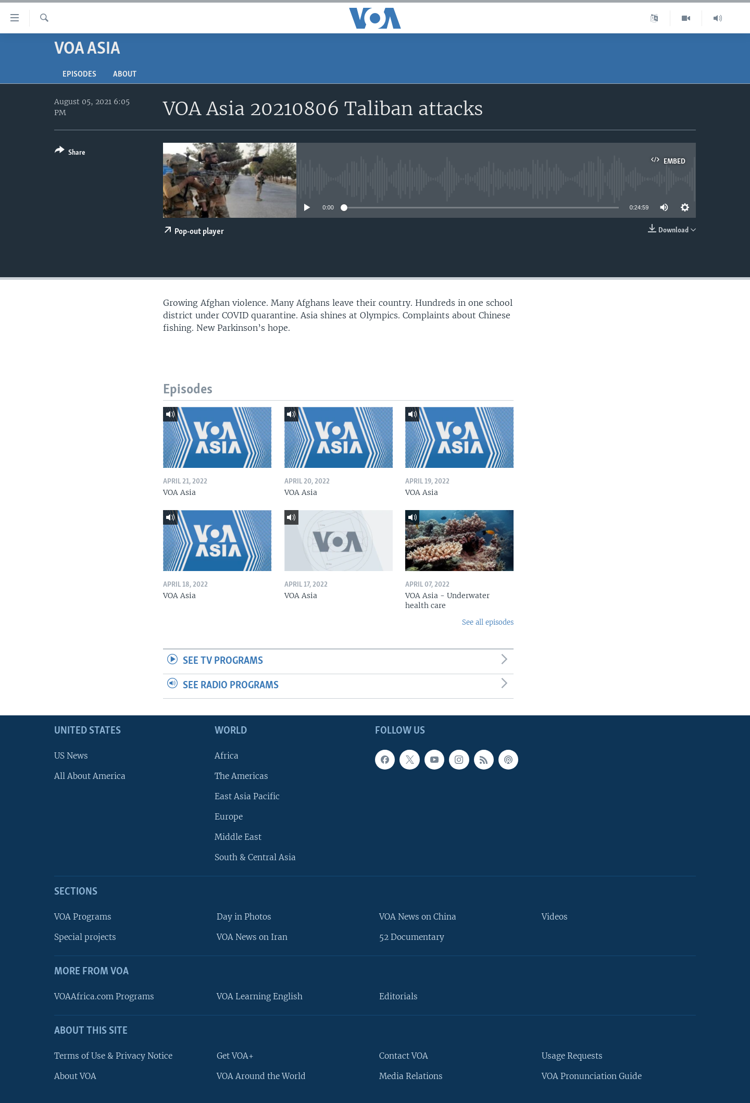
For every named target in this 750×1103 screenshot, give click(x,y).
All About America (90, 775)
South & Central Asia (255, 857)
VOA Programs (82, 917)
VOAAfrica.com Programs (104, 996)
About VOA (75, 1076)
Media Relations (411, 1076)
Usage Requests (572, 1055)
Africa (227, 755)
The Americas (241, 775)
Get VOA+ (235, 1055)
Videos (555, 917)
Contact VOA (403, 1055)
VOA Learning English (260, 996)
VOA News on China (417, 917)
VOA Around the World (261, 1076)
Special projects (85, 937)
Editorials (398, 996)
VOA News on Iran (252, 937)
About (124, 74)
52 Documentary (411, 937)
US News (71, 755)
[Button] (70, 153)
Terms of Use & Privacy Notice (113, 1055)
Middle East (238, 837)
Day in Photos (244, 917)
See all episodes (488, 622)
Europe (229, 817)
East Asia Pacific (247, 796)
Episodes (79, 74)
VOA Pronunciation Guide (592, 1076)
